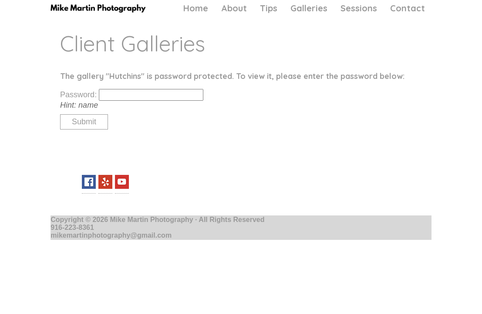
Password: (79, 94)
